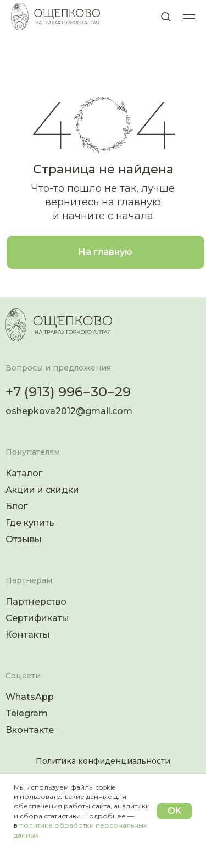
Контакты (27, 634)
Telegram (26, 713)
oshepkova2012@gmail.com (68, 411)
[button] (165, 16)
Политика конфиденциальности (103, 761)
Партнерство (35, 601)
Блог (16, 506)
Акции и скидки (42, 490)
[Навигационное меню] (189, 16)
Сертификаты (37, 618)
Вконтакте (29, 730)
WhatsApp (29, 697)
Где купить (29, 523)
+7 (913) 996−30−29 (68, 392)
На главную (105, 252)
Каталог (23, 473)
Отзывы (23, 539)
